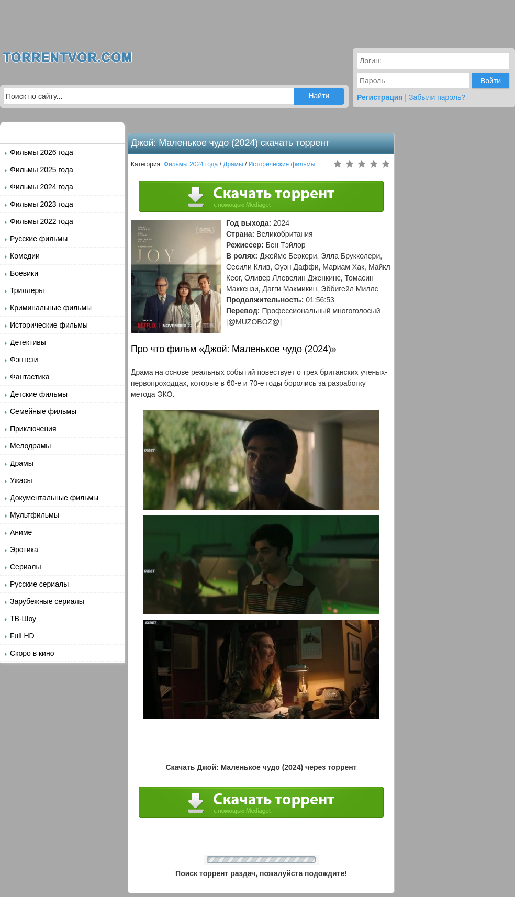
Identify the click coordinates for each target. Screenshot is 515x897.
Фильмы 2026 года (41, 152)
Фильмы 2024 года (41, 187)
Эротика (24, 549)
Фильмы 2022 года (41, 221)
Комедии (25, 256)
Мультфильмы (34, 515)
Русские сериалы (39, 584)
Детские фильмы (39, 394)
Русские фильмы (39, 238)
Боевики (24, 273)
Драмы (21, 463)
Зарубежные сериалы (47, 601)
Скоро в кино (32, 653)
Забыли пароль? (437, 97)
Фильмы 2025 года (41, 169)
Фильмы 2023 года (41, 204)
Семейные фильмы (43, 411)
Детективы (28, 342)
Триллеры (27, 290)
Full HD (22, 636)
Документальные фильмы (54, 498)
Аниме (21, 532)
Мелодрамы (30, 446)
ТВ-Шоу (23, 618)
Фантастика (30, 377)
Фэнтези (24, 359)
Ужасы (21, 480)
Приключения (33, 428)
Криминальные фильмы (51, 308)
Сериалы (25, 567)
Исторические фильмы (49, 325)
